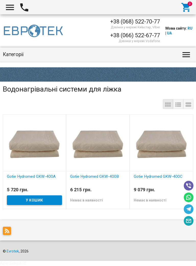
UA (169, 33)
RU (190, 28)
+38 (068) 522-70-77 (135, 21)
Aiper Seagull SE (13, 263)
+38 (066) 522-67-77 (135, 35)
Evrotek (13, 251)
